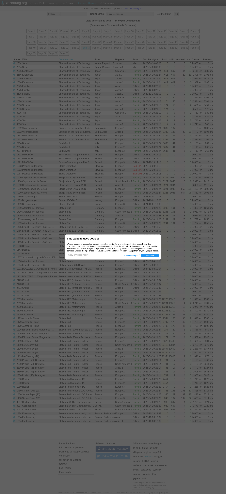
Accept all (149, 255)
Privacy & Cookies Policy (77, 255)
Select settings (131, 255)
